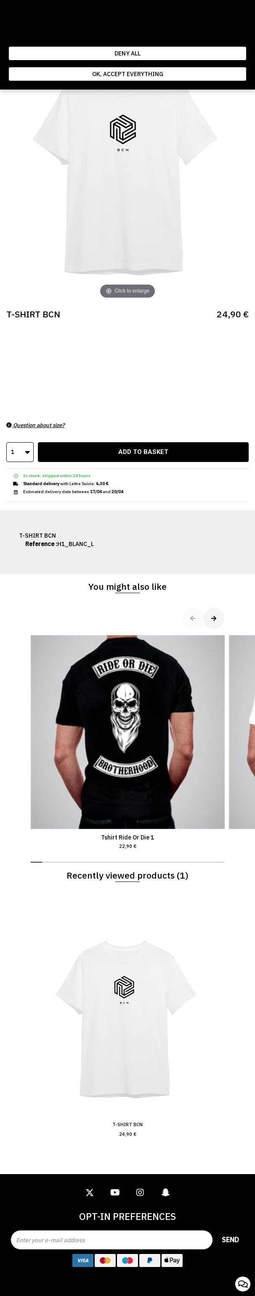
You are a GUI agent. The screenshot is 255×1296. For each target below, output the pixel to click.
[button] (36, 862)
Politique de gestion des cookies (162, 38)
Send (230, 1239)
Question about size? (35, 425)
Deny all (127, 53)
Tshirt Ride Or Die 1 (128, 742)
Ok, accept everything (127, 74)
